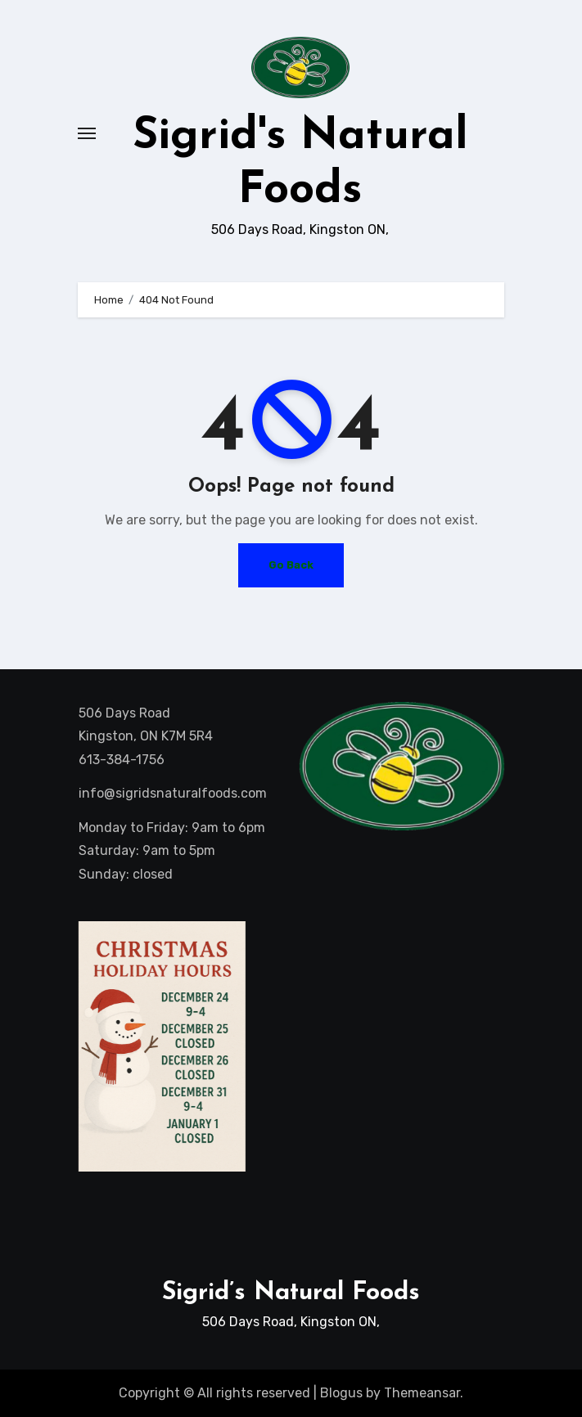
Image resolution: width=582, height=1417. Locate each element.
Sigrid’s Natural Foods (291, 1293)
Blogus (341, 1393)
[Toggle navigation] (87, 133)
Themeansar (422, 1393)
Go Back (291, 565)
